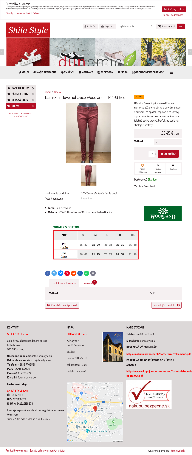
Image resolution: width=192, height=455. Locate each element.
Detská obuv (21, 100)
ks (153, 154)
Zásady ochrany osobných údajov (47, 450)
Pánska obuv (21, 94)
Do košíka (168, 154)
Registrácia (107, 26)
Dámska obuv (21, 88)
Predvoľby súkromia (17, 450)
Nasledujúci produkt (167, 305)
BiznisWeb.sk (178, 450)
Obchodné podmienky (148, 72)
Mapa (122, 72)
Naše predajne (45, 72)
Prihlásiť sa (90, 26)
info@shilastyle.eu (145, 340)
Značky (67, 72)
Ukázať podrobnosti (173, 14)
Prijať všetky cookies (174, 9)
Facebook (105, 72)
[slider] (86, 198)
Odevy (21, 106)
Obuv (24, 72)
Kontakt (85, 72)
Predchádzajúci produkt (62, 305)
